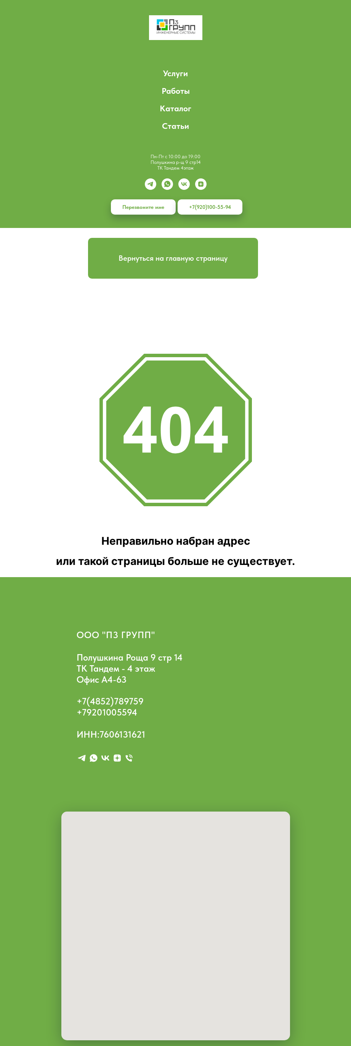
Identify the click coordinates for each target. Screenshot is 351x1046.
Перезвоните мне (143, 207)
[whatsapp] (167, 184)
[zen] (201, 184)
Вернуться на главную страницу (173, 258)
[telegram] (82, 758)
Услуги (175, 73)
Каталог (175, 108)
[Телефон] (129, 758)
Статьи (175, 126)
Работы (176, 91)
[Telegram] (150, 184)
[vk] (184, 184)
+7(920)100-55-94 (210, 207)
